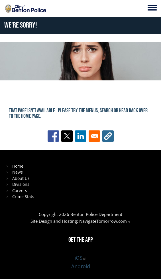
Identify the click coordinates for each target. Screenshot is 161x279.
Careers (19, 190)
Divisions (20, 184)
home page (30, 116)
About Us (21, 178)
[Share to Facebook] (53, 136)
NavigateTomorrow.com (105, 221)
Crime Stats (23, 196)
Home (17, 166)
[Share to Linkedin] (80, 136)
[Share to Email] (94, 136)
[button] (108, 136)
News (17, 172)
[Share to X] (67, 136)
